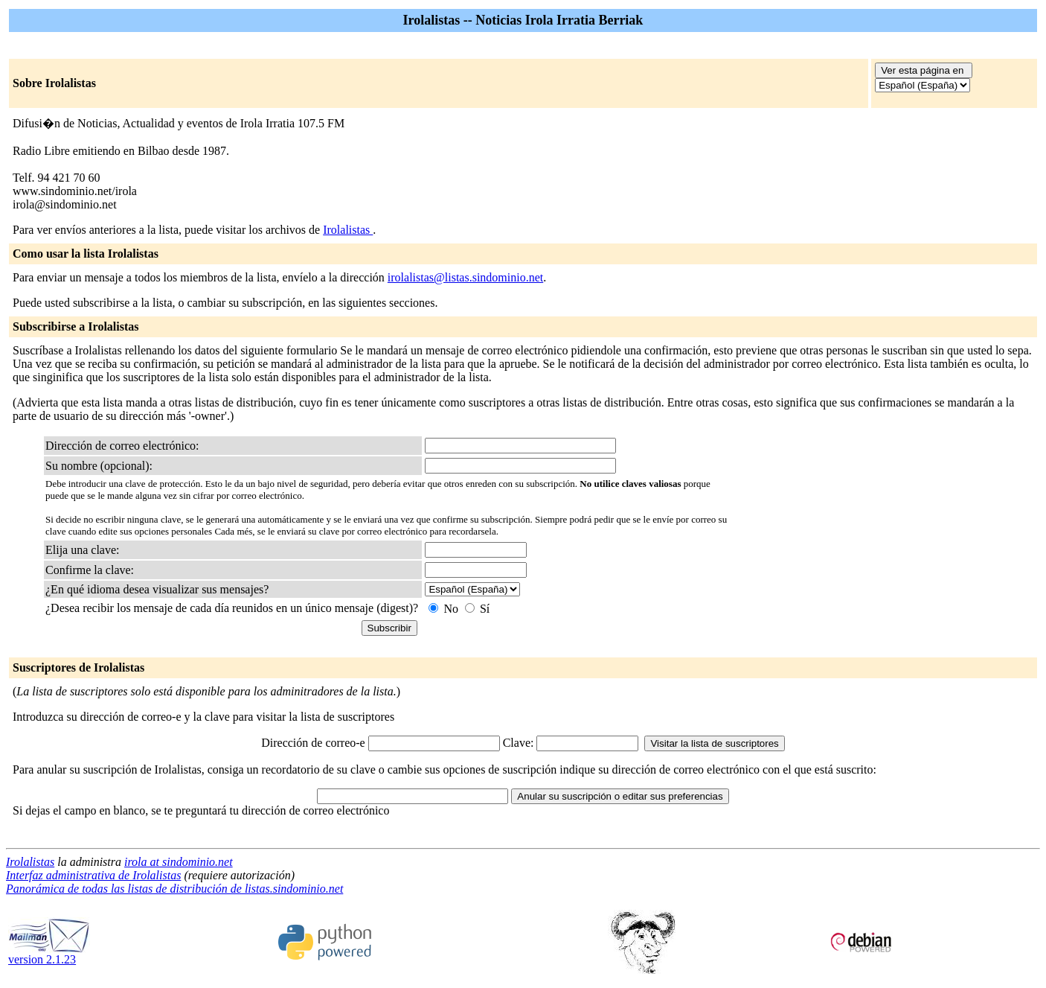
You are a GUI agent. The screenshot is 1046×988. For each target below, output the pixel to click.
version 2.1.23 (49, 954)
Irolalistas (348, 229)
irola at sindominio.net (178, 861)
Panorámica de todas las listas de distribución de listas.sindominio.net (174, 888)
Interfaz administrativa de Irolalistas (93, 875)
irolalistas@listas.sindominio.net (465, 277)
